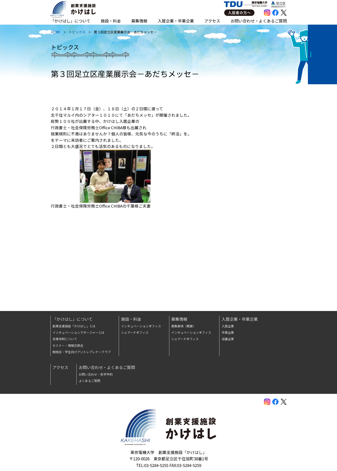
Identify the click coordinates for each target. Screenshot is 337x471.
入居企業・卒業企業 (176, 21)
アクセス (212, 21)
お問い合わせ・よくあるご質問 (259, 21)
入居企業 (228, 326)
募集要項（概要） (183, 326)
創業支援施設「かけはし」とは (74, 326)
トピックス (76, 33)
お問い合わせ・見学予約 (96, 374)
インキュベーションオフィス (141, 326)
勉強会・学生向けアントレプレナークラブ (82, 352)
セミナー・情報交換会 (68, 345)
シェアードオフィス (135, 332)
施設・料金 (111, 21)
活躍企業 (228, 339)
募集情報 (139, 21)
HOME (55, 33)
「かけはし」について (70, 21)
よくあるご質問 (89, 380)
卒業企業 (228, 332)
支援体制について (65, 339)
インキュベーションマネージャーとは (79, 332)
